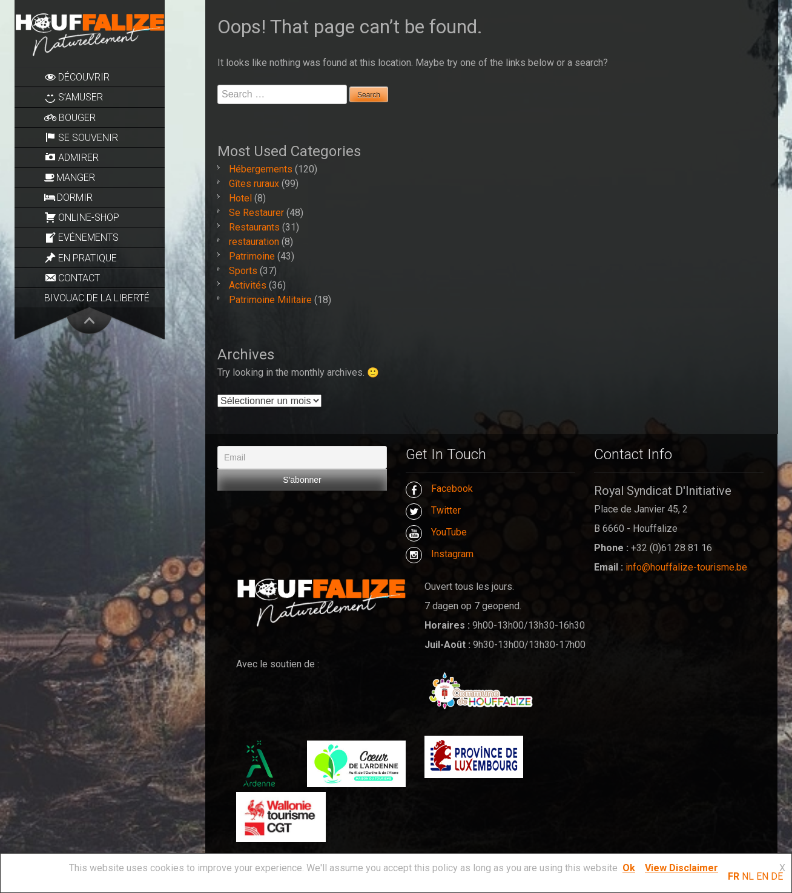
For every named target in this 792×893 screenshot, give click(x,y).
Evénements (81, 238)
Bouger (70, 117)
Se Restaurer (256, 212)
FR (733, 876)
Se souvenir (81, 137)
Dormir (68, 197)
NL (748, 876)
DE (777, 876)
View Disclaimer (681, 868)
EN (762, 876)
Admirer (71, 157)
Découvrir (77, 77)
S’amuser (73, 97)
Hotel (240, 198)
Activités (247, 285)
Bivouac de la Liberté (97, 298)
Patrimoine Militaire (270, 300)
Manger (69, 177)
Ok (628, 868)
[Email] (302, 457)
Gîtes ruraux (254, 183)
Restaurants (254, 227)
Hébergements (260, 169)
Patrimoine (252, 256)
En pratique (80, 258)
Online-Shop (81, 217)
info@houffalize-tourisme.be (686, 567)
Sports (243, 270)
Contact (72, 278)
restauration (254, 241)
